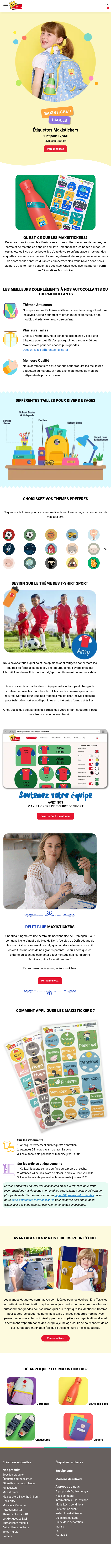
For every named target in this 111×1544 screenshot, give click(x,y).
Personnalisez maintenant (55, 1341)
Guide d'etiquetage (67, 1520)
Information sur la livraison (72, 1502)
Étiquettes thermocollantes (19, 1486)
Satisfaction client (67, 1511)
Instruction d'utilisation (69, 1516)
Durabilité (61, 1538)
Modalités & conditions (70, 1507)
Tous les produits (13, 1477)
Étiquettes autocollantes (17, 1481)
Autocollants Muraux (15, 1525)
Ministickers (10, 1490)
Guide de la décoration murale (69, 1527)
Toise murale (10, 1534)
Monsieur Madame (14, 1508)
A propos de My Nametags (72, 1494)
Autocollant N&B (13, 1512)
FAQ (58, 1533)
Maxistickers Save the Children (21, 1499)
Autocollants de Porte (16, 1530)
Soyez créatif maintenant (55, 817)
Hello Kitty (9, 1503)
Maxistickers (10, 1494)
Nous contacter (65, 1498)
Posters (7, 1538)
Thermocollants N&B (15, 1516)
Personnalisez (55, 149)
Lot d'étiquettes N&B (15, 1521)
